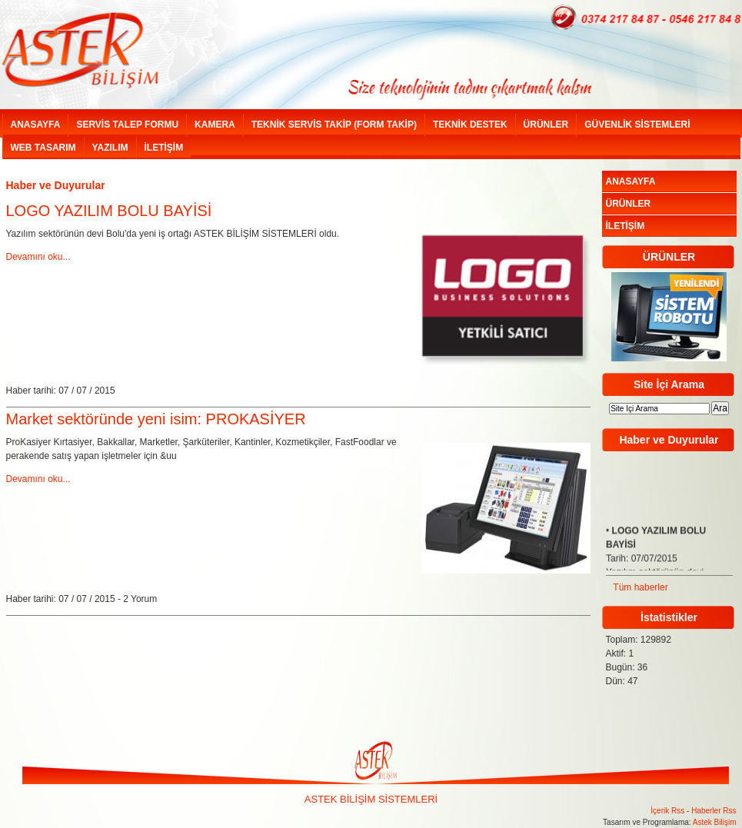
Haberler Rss (713, 810)
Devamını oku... (38, 256)
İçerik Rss (667, 810)
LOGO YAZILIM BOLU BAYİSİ (109, 210)
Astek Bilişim (715, 822)
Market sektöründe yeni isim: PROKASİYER (156, 419)
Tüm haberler (640, 587)
